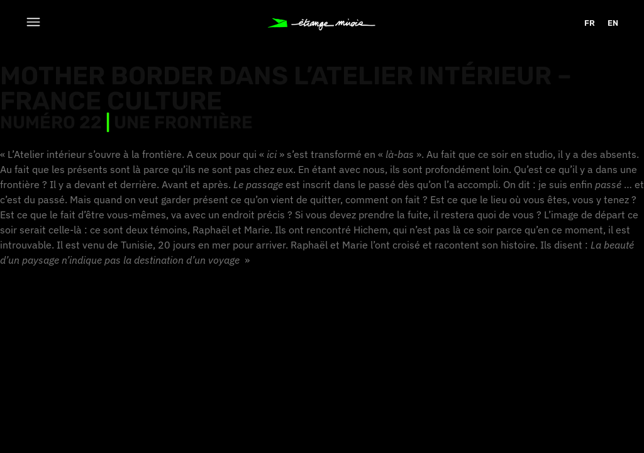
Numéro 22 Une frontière (126, 122)
